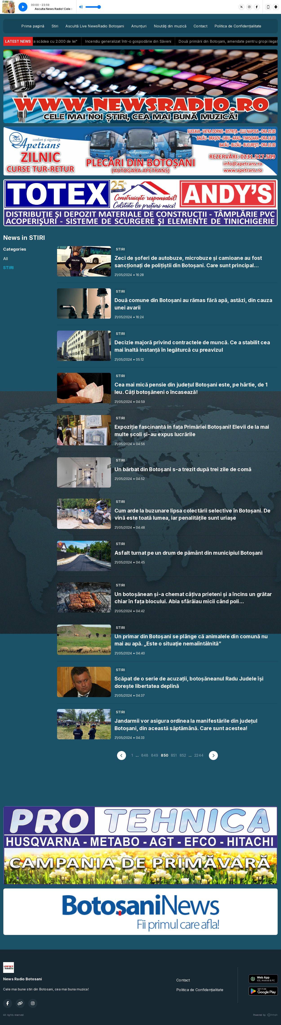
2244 (199, 755)
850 (164, 755)
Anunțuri (139, 26)
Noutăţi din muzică (170, 26)
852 (183, 755)
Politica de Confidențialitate (238, 26)
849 (154, 755)
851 (174, 755)
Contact (200, 26)
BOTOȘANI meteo (140, 786)
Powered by (265, 1014)
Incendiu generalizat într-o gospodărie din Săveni (141, 41)
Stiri (54, 26)
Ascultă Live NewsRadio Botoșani (94, 26)
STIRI (8, 267)
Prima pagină (32, 26)
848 (144, 755)
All (5, 258)
